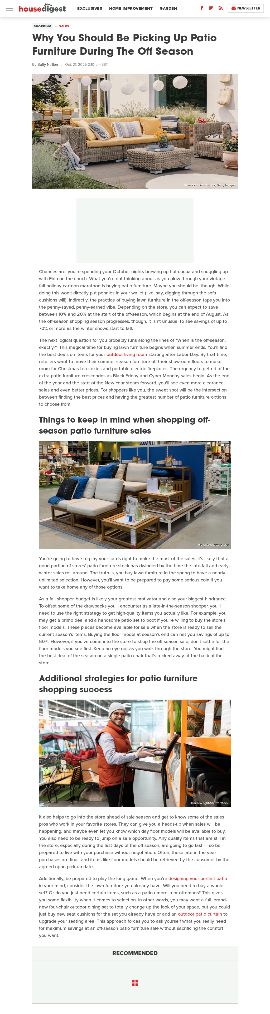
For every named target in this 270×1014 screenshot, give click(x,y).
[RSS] (221, 9)
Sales (64, 26)
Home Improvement (131, 8)
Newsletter (246, 8)
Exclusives (89, 8)
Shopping (42, 26)
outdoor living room (127, 354)
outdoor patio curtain (200, 914)
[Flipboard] (211, 9)
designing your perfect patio (197, 878)
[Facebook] (202, 9)
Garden (168, 8)
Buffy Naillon (47, 64)
